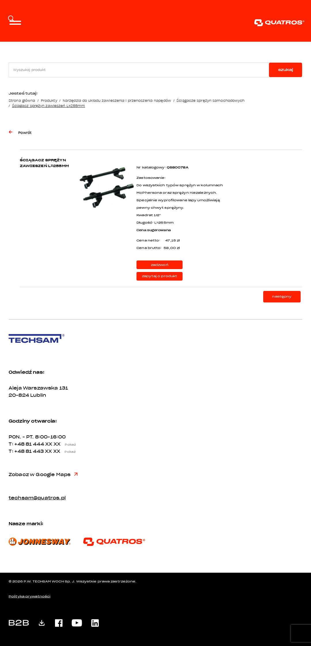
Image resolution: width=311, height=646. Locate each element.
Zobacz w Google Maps (43, 474)
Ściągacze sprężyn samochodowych (210, 100)
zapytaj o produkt (159, 276)
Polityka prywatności (29, 596)
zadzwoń (159, 265)
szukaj (285, 70)
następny (281, 296)
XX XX (62, 444)
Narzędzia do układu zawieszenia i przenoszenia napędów (117, 100)
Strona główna (22, 100)
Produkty (49, 100)
